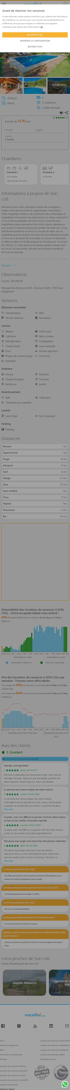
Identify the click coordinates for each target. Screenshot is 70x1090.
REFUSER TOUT (35, 46)
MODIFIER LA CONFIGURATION (35, 40)
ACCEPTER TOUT (35, 35)
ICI (42, 27)
